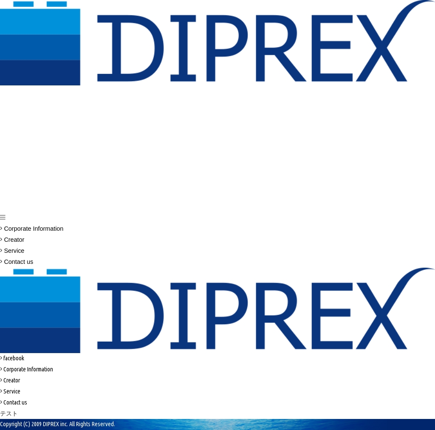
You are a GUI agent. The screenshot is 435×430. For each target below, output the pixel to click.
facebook (12, 358)
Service (12, 250)
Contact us (16, 261)
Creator (12, 239)
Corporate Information (31, 228)
